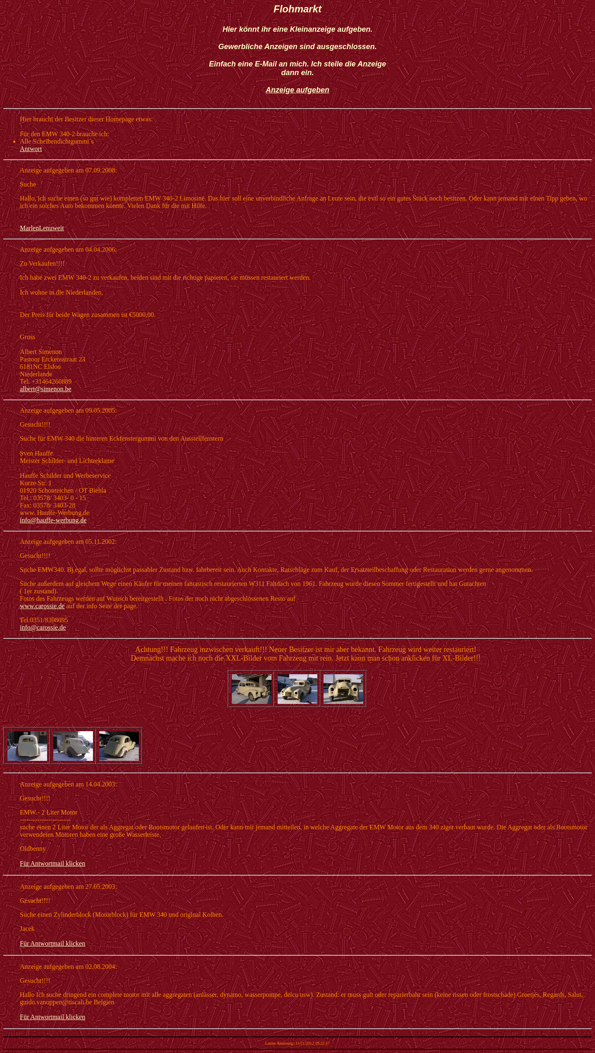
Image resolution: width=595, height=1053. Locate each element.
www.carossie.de (42, 605)
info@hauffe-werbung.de (53, 520)
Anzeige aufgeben (297, 90)
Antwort (31, 148)
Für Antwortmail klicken (52, 863)
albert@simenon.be (45, 388)
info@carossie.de (43, 627)
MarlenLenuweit (42, 227)
